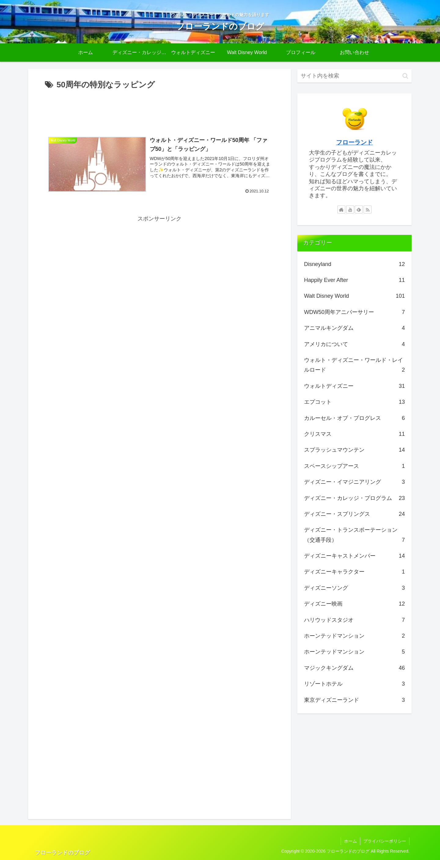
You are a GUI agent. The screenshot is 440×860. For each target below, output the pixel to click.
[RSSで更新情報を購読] (368, 209)
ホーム (350, 841)
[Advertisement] (159, 108)
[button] (405, 75)
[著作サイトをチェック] (341, 209)
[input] (354, 75)
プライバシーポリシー (384, 841)
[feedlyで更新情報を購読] (359, 209)
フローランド (354, 142)
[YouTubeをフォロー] (350, 209)
